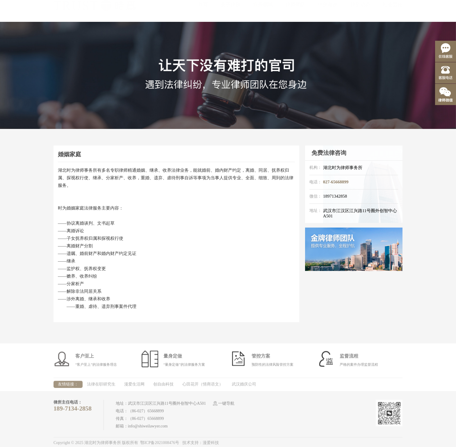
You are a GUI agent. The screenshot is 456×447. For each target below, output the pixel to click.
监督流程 (349, 357)
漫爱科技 (211, 444)
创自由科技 (163, 386)
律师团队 (295, 10)
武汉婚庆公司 (244, 386)
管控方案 (261, 357)
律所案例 (328, 10)
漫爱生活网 (134, 386)
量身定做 (172, 357)
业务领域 (263, 10)
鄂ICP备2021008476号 (159, 444)
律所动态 (360, 10)
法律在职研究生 (101, 386)
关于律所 (231, 10)
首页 (203, 10)
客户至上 (84, 357)
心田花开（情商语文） (202, 386)
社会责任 (392, 10)
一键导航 (226, 405)
